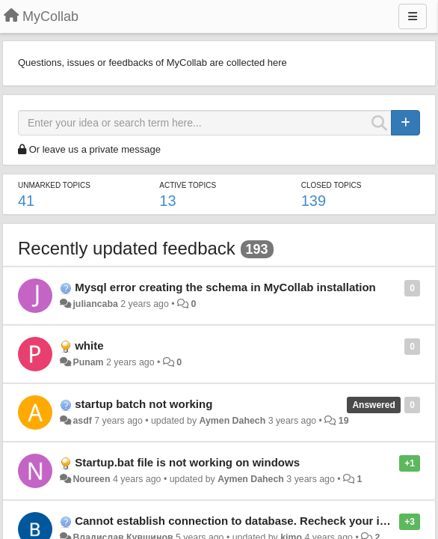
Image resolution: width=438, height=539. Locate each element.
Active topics (187, 185)
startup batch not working (143, 404)
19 (344, 420)
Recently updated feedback (126, 248)
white (89, 345)
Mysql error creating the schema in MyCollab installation (225, 287)
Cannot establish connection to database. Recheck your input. (241, 520)
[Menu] (412, 16)
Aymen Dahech (232, 420)
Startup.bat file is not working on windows (187, 462)
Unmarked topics (54, 185)
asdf (82, 420)
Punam (88, 362)
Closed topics (331, 185)
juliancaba (95, 304)
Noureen (91, 479)
